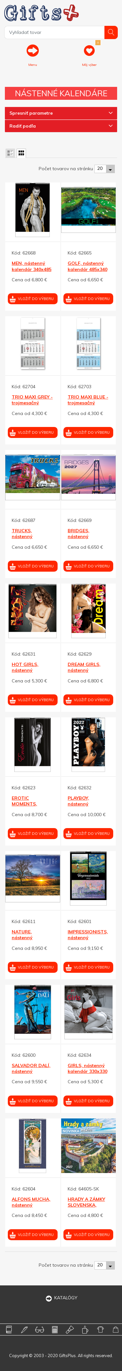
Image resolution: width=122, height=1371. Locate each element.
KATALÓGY (61, 1298)
